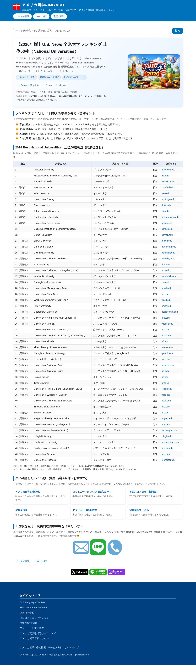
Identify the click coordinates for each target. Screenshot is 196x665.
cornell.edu (167, 235)
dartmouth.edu (169, 246)
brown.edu (167, 240)
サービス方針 (55, 647)
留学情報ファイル (139, 510)
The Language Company (33, 607)
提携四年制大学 (28, 623)
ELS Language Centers (32, 602)
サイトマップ (71, 647)
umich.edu (167, 288)
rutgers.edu (167, 418)
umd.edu (166, 424)
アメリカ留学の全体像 (27, 491)
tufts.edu (166, 383)
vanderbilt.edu (169, 276)
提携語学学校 (27, 612)
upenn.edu (167, 223)
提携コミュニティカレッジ (34, 617)
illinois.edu (167, 389)
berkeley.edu (168, 258)
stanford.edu (168, 187)
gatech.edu (167, 353)
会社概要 (41, 647)
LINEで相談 (41, 16)
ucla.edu (166, 270)
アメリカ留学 (27, 647)
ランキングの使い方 (56, 85)
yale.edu (166, 193)
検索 (177, 30)
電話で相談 (59, 16)
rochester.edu (168, 460)
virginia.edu (167, 323)
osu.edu (166, 406)
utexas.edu (167, 347)
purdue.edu (167, 448)
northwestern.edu (170, 217)
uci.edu (165, 371)
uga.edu (166, 454)
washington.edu (169, 430)
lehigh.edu (167, 436)
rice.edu (166, 264)
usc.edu (165, 329)
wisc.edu (166, 395)
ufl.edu (165, 341)
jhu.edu (165, 211)
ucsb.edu (166, 400)
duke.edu (166, 205)
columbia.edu (168, 252)
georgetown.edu (170, 311)
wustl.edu (166, 300)
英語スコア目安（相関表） (143, 491)
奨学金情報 (21, 510)
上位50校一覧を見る (29, 85)
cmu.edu (166, 282)
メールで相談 (22, 16)
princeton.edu (168, 169)
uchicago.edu (168, 199)
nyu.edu (166, 359)
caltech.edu (167, 229)
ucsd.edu (166, 335)
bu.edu (165, 412)
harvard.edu (168, 181)
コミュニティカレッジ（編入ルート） (93, 491)
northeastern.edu (170, 442)
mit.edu (165, 175)
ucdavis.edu (168, 365)
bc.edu (165, 377)
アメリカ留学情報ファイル (34, 638)
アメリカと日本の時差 (84, 510)
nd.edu (165, 294)
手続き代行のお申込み (64, 561)
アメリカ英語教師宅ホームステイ (38, 633)
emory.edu (167, 306)
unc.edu (166, 317)
